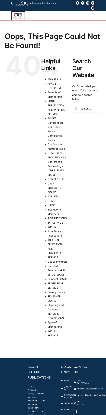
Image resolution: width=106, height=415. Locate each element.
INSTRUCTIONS (57, 218)
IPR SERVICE (55, 222)
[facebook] (77, 3)
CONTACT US (56, 179)
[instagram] (87, 3)
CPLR (51, 183)
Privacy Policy (56, 292)
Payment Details (57, 279)
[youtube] (92, 8)
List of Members (57, 261)
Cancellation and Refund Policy (55, 127)
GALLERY (53, 196)
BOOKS (52, 118)
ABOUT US (54, 79)
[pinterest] (92, 3)
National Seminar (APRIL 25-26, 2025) (57, 270)
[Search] (76, 109)
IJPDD (51, 205)
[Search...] (86, 109)
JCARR (52, 226)
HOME (51, 200)
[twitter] (82, 3)
